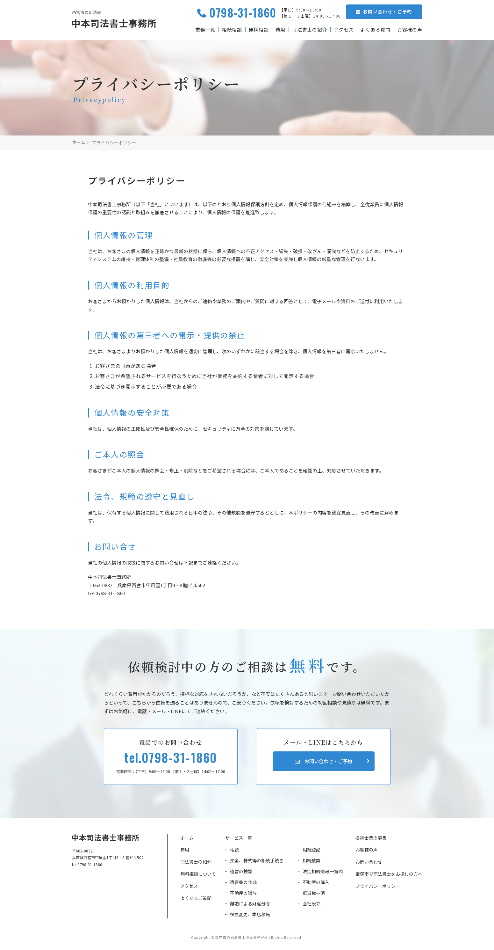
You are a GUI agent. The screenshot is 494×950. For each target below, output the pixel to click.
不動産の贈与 (243, 893)
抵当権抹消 (314, 893)
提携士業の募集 (371, 838)
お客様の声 (409, 29)
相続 (234, 849)
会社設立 (311, 903)
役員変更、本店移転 (250, 914)
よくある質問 (375, 29)
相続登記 (311, 849)
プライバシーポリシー (377, 886)
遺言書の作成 (243, 882)
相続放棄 (311, 860)
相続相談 (231, 29)
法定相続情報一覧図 (323, 871)
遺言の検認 (241, 871)
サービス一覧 (238, 838)
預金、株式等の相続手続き (256, 860)
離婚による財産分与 (250, 903)
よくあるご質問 (195, 898)
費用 (280, 29)
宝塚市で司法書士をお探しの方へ (388, 874)
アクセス (343, 29)
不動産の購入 (316, 882)
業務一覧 (205, 29)
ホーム (187, 838)
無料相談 (258, 29)
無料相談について (198, 874)
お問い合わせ (368, 862)
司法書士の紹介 (309, 29)
